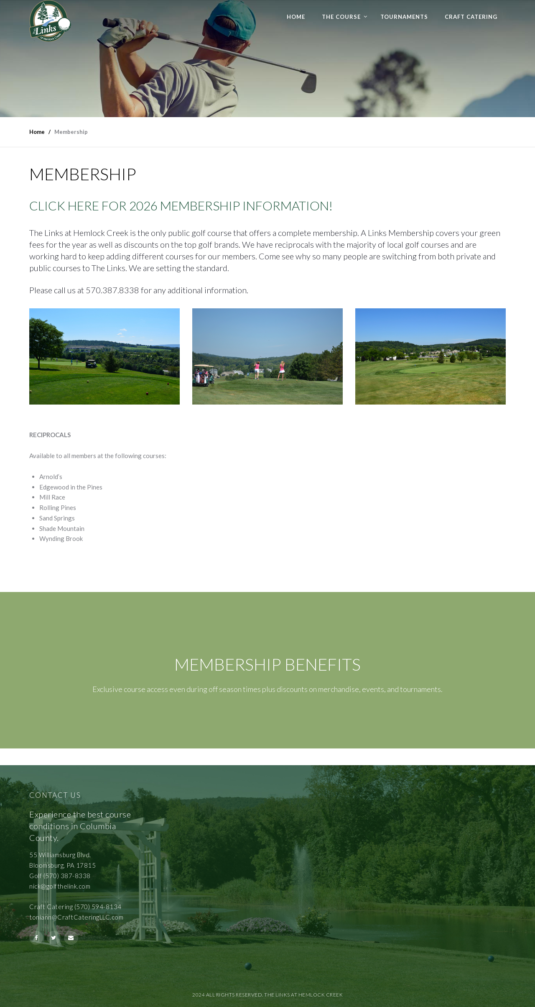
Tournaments (404, 16)
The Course (341, 16)
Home (296, 16)
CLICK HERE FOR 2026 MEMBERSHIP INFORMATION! (181, 205)
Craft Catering (471, 16)
